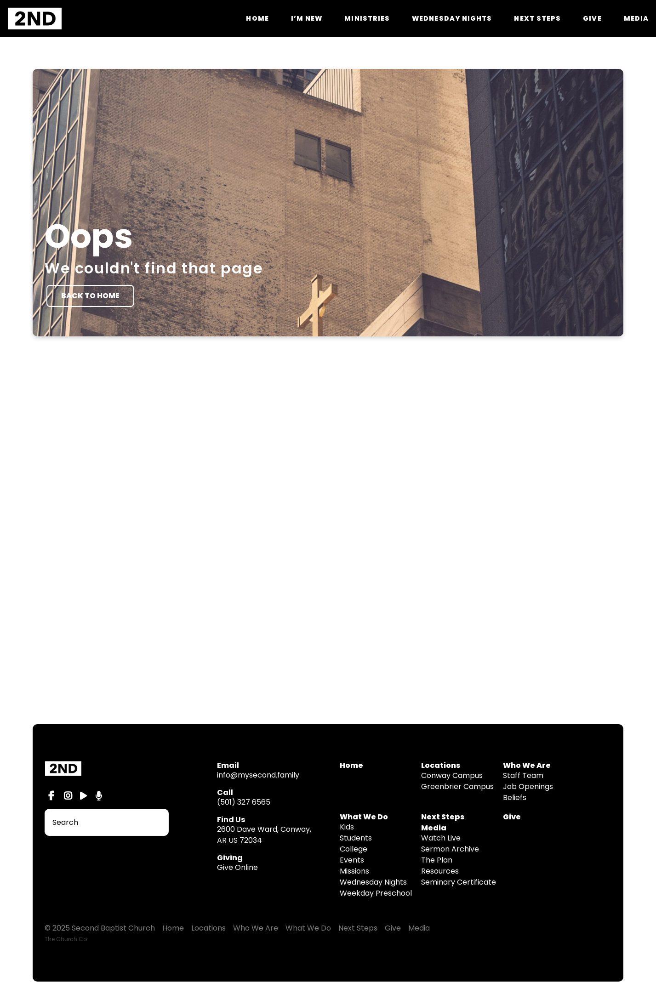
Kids (347, 827)
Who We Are (255, 928)
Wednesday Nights (452, 18)
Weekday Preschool (376, 893)
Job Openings (528, 786)
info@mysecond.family (258, 775)
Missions (354, 871)
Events (352, 860)
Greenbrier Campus (457, 786)
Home (257, 18)
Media (636, 18)
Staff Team (523, 775)
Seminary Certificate (458, 882)
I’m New (307, 18)
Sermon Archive (450, 849)
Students (356, 838)
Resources (440, 871)
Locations (208, 928)
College (353, 849)
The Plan (436, 860)
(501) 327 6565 (243, 802)
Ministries (367, 18)
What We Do (364, 817)
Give (592, 18)
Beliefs (514, 797)
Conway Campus (452, 775)
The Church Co (66, 939)
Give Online (237, 867)
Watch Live (441, 838)
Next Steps (537, 18)
